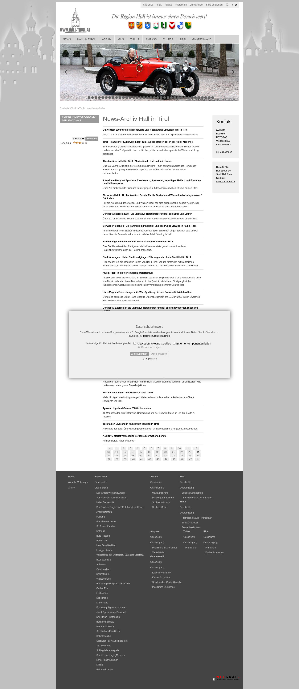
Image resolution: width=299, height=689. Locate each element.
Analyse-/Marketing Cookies (154, 343)
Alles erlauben (159, 354)
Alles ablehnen (139, 354)
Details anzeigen (151, 347)
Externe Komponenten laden (193, 343)
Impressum (151, 358)
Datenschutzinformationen (156, 336)
